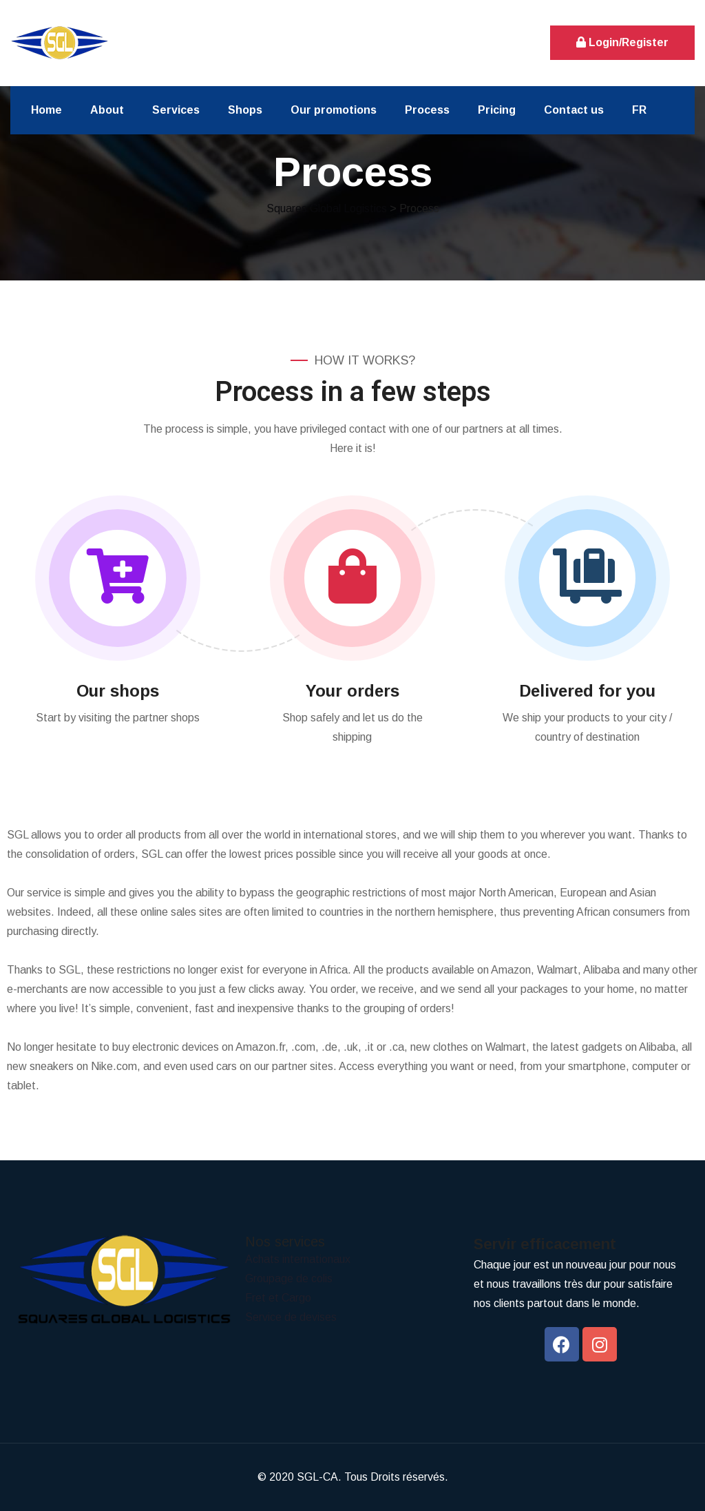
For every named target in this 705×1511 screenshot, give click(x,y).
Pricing (497, 110)
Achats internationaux (297, 1259)
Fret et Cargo (278, 1298)
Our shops (117, 690)
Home (46, 110)
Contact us (574, 110)
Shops (245, 110)
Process (427, 110)
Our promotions (334, 110)
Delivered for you (587, 690)
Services (176, 110)
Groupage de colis (289, 1278)
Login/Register (622, 42)
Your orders (352, 690)
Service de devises (291, 1317)
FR (639, 110)
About (107, 110)
